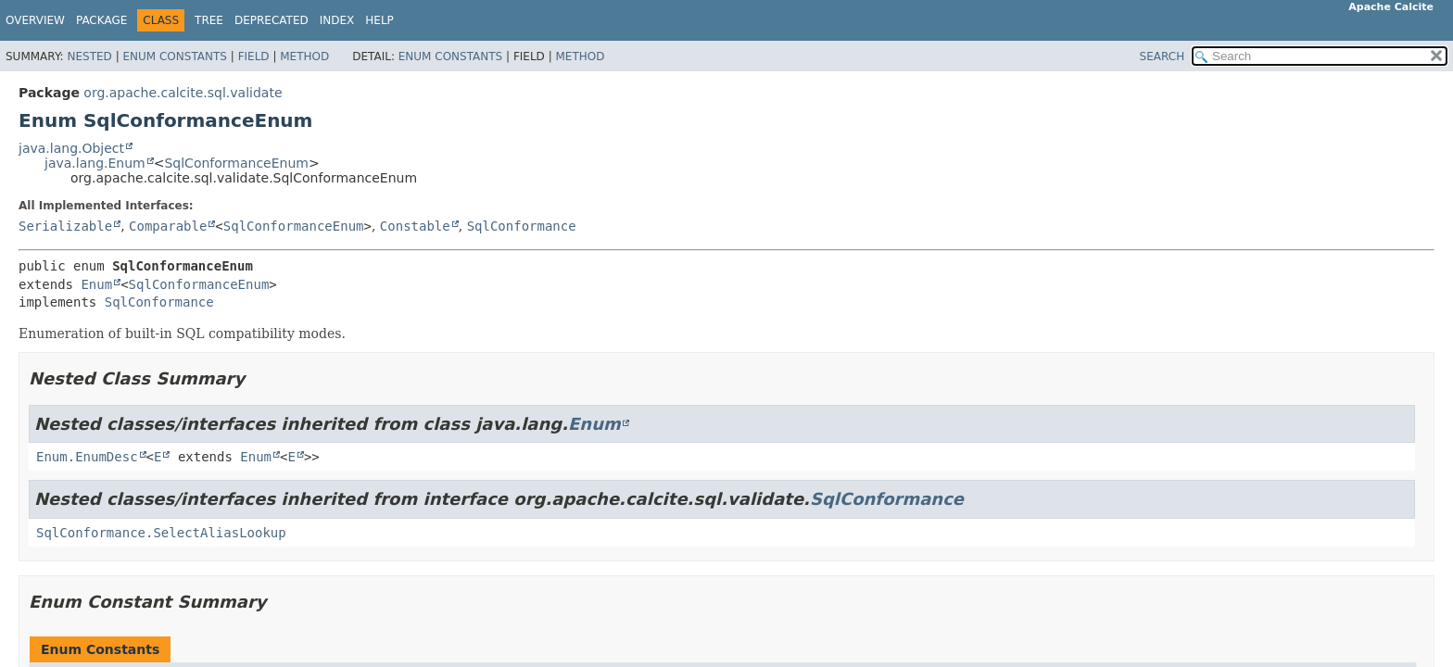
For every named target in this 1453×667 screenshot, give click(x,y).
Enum (96, 284)
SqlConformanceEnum (236, 163)
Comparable (168, 226)
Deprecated (271, 20)
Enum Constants (174, 56)
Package (101, 20)
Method (304, 56)
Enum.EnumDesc (87, 456)
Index (337, 20)
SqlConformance (521, 226)
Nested (89, 56)
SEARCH (1162, 56)
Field (254, 56)
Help (379, 20)
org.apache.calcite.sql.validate (182, 92)
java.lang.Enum (94, 163)
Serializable (65, 226)
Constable (415, 226)
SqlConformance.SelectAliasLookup (161, 532)
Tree (209, 20)
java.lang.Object (71, 148)
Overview (35, 20)
